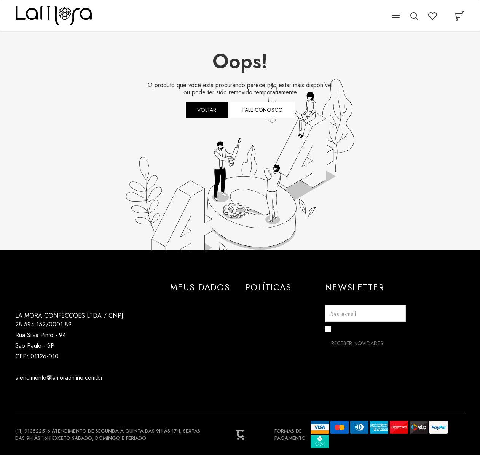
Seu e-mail (343, 314)
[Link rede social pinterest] (50, 396)
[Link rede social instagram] (20, 396)
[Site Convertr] (240, 434)
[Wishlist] (432, 16)
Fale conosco (262, 110)
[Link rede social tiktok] (35, 396)
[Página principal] (54, 15)
